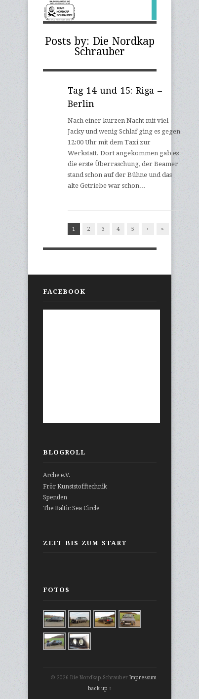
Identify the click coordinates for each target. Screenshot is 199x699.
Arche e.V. (56, 475)
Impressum (143, 677)
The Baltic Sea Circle (71, 508)
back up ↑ (100, 688)
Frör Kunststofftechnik (75, 486)
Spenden (55, 497)
